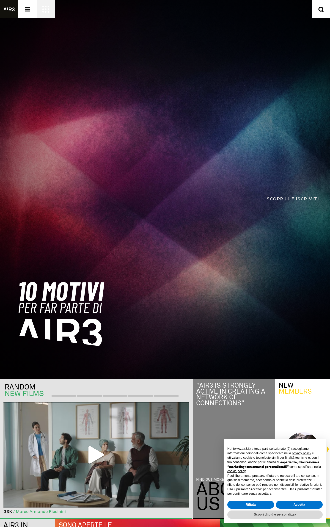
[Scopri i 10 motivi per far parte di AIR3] (165, 189)
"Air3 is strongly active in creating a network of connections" (230, 394)
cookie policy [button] (236, 471)
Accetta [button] (299, 504)
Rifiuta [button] (251, 504)
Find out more (210, 479)
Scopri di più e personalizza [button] (275, 514)
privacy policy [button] (301, 453)
